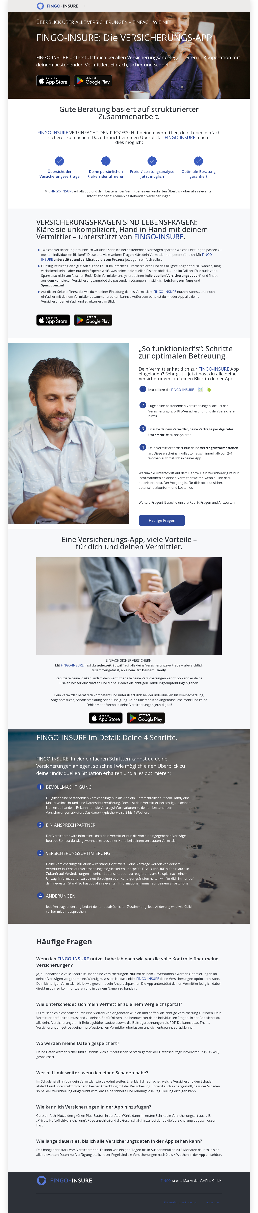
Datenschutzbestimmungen (181, 1202)
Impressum (212, 1202)
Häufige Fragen (162, 520)
